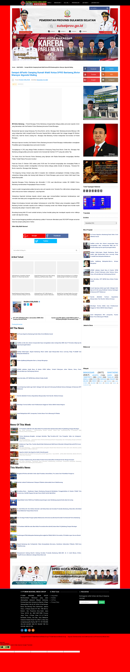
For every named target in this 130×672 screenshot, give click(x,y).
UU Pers (53, 594)
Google (19, 236)
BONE (94, 379)
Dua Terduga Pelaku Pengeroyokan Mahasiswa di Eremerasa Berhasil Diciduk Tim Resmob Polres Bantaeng (48, 512)
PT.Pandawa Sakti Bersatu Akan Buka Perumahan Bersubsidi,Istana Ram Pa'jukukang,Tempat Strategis (49, 423)
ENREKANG (103, 379)
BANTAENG (20, 67)
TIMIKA (114, 383)
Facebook (42, 236)
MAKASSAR (88, 372)
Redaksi (53, 592)
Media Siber (106, 631)
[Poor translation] (7, 642)
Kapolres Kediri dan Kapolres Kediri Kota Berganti (33, 447)
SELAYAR (93, 383)
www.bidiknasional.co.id (88, 631)
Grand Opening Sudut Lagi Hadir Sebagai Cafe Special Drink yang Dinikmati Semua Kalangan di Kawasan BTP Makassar (104, 290)
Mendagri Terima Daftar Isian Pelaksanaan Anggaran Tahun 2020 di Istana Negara (41, 399)
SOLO (100, 383)
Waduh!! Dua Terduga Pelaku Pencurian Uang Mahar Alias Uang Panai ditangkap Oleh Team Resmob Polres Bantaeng (67, 289)
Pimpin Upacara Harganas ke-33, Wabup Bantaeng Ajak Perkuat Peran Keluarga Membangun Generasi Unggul (67, 272)
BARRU (109, 375)
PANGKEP (112, 379)
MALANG (85, 381)
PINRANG (109, 381)
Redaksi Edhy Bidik (31, 296)
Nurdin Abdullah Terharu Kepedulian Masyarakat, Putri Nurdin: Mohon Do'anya (40, 390)
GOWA (99, 377)
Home (13, 67)
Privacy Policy (55, 597)
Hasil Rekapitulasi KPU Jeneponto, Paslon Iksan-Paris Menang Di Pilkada (38, 408)
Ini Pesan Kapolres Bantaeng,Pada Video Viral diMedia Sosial (35, 328)
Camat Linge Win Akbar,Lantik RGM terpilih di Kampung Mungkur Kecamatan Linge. (65, 313)
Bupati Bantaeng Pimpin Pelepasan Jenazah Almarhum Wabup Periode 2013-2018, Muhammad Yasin (21, 289)
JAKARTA (95, 375)
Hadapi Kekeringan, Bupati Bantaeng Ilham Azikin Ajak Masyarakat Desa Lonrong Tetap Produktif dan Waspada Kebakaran (104, 254)
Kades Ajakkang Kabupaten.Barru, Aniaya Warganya (32, 355)
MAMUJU (86, 379)
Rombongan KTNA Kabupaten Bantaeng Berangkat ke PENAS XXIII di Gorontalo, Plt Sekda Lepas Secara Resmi (49, 530)
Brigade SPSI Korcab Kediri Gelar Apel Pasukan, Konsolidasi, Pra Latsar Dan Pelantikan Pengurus (45, 468)
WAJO (102, 381)
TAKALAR (110, 377)
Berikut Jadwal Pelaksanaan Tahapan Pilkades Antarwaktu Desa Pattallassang (40, 477)
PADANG (107, 383)
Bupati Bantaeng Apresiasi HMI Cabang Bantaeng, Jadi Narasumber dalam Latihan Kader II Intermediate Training (45, 272)
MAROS (94, 381)
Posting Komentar (17, 319)
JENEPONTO (87, 377)
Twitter (64, 236)
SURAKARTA (86, 385)
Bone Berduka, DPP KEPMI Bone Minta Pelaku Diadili (32, 373)
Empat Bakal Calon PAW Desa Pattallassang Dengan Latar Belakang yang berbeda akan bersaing (45, 494)
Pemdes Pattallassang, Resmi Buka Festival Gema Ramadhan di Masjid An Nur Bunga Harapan (46, 454)
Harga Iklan (54, 590)
